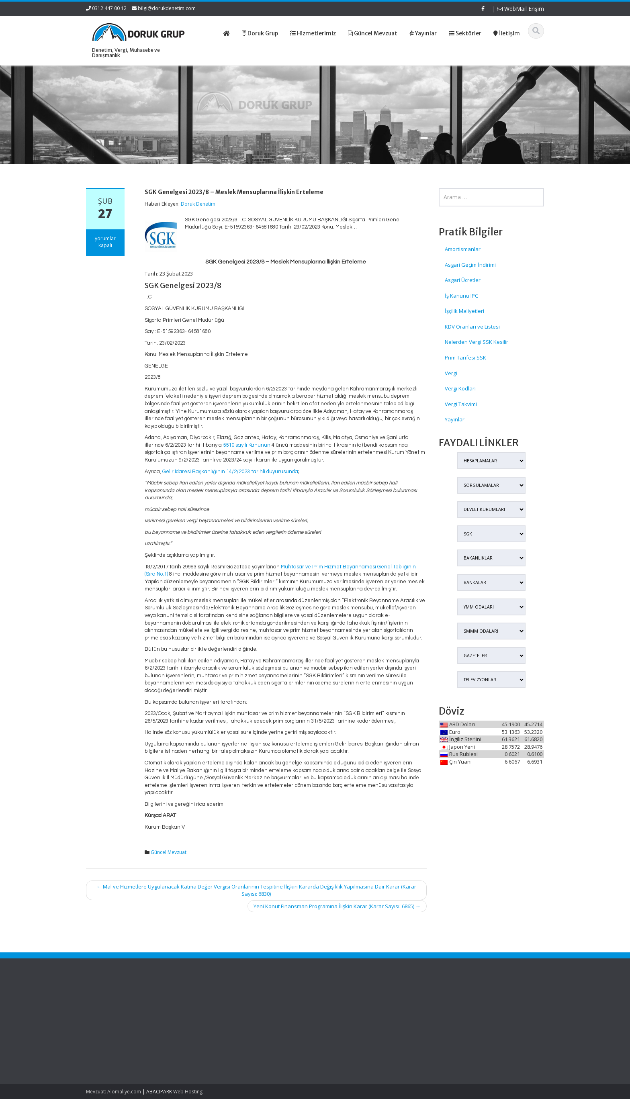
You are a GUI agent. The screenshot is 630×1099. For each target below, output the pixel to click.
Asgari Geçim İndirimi (470, 264)
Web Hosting (187, 1091)
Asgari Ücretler (463, 280)
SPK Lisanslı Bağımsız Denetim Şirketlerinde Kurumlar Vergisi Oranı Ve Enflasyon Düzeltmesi (116, 1030)
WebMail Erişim (520, 8)
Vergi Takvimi (461, 404)
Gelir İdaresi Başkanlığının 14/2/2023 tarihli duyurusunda (230, 471)
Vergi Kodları (460, 388)
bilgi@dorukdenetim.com (167, 8)
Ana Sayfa (336, 1003)
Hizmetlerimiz (339, 1017)
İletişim (331, 1032)
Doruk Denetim (198, 203)
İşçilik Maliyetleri (464, 311)
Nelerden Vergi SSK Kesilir (476, 341)
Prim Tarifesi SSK (465, 357)
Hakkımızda (337, 1010)
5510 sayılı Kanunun (246, 445)
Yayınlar (454, 419)
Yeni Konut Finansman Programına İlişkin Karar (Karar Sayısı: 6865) (337, 906)
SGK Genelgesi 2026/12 (106, 1007)
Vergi (451, 373)
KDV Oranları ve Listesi (472, 326)
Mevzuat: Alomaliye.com (113, 1091)
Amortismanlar (463, 249)
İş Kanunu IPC (461, 295)
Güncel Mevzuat (168, 852)
